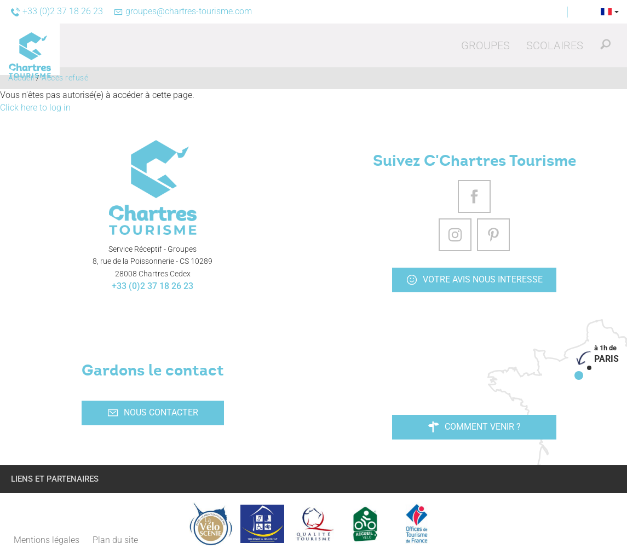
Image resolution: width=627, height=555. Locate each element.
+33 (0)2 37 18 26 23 (152, 286)
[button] (485, 45)
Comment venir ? (474, 426)
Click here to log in (35, 107)
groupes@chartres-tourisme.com (183, 11)
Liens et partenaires (55, 479)
